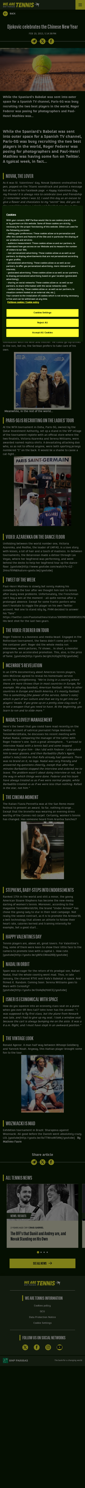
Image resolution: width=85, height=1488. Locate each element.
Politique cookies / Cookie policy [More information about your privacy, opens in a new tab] (23, 302)
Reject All (42, 323)
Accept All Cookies (42, 333)
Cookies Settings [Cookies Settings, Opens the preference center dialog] (42, 313)
